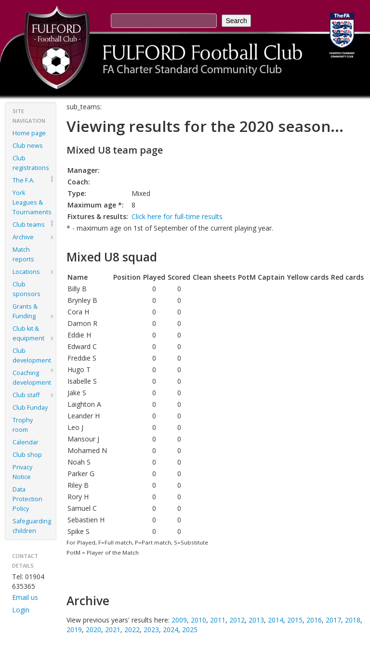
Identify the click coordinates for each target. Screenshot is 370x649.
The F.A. (24, 180)
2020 (93, 629)
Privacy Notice (22, 472)
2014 (275, 619)
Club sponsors (26, 289)
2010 (198, 619)
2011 (217, 619)
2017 (333, 619)
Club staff (26, 395)
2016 (314, 619)
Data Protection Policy (27, 499)
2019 (74, 629)
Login (20, 609)
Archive (23, 237)
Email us (25, 597)
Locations (26, 272)
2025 (190, 629)
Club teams (29, 225)
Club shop (27, 455)
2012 (237, 619)
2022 (132, 629)
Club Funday (30, 407)
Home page (29, 133)
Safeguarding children (32, 526)
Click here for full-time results (177, 216)
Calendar (26, 442)
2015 (295, 619)
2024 (170, 629)
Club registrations (31, 163)
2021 (112, 629)
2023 (151, 629)
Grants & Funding (25, 311)
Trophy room (23, 425)
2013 (256, 619)
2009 (179, 619)
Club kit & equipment (28, 333)
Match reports (23, 254)
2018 (352, 619)
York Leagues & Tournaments (32, 202)
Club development (32, 355)
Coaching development (32, 378)
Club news (28, 146)
